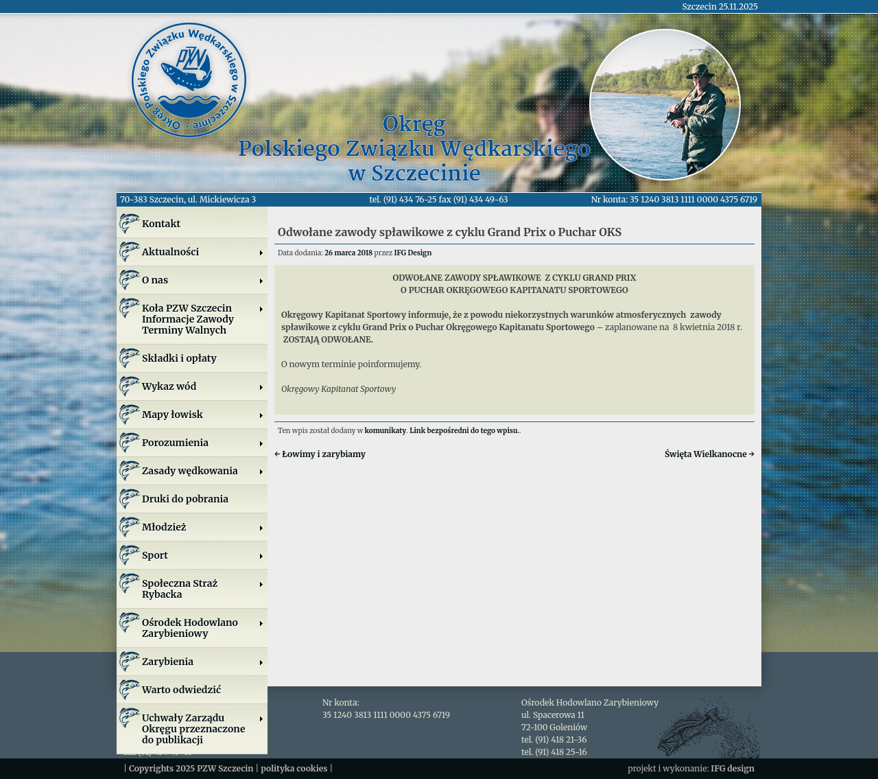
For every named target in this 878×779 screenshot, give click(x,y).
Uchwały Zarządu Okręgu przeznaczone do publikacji (203, 729)
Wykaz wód (203, 386)
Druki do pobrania (185, 499)
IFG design (733, 768)
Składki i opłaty (179, 358)
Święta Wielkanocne (710, 454)
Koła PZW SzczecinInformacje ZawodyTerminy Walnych (203, 319)
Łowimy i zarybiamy (320, 454)
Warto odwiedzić (181, 690)
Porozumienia (203, 443)
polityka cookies (294, 768)
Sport (203, 555)
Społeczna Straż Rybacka (203, 589)
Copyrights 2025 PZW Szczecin (191, 768)
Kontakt (161, 224)
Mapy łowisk (203, 414)
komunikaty (386, 430)
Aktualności (203, 252)
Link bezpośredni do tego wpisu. (464, 430)
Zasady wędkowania (203, 471)
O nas (203, 280)
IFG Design (413, 252)
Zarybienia (203, 661)
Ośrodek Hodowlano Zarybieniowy (203, 628)
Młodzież (203, 527)
